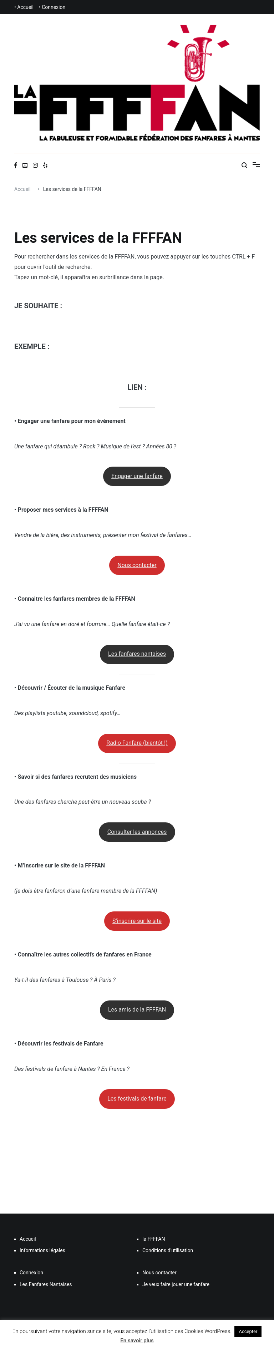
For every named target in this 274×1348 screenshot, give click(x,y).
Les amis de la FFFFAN (137, 1009)
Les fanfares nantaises (137, 653)
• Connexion (52, 7)
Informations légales (42, 1250)
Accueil (28, 1239)
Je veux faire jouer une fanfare (175, 1284)
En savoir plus (136, 1340)
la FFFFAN (153, 1239)
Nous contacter (136, 565)
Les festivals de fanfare (137, 1098)
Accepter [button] (248, 1331)
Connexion (31, 1272)
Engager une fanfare (137, 476)
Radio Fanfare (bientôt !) (136, 742)
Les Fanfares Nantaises (46, 1284)
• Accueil (24, 7)
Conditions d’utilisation (167, 1250)
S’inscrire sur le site (137, 920)
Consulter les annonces (137, 831)
